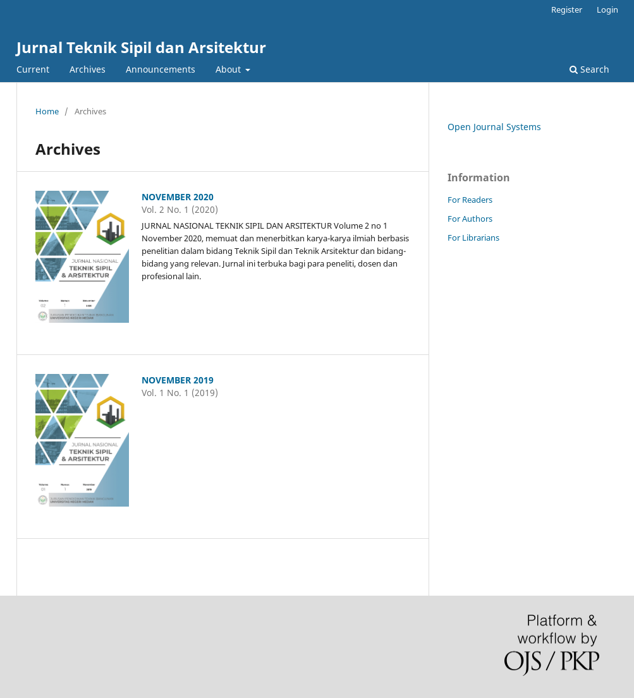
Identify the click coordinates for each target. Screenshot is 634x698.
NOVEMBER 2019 (178, 380)
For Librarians (473, 237)
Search (589, 69)
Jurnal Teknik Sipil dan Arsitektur (141, 47)
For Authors (470, 218)
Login (607, 9)
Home (47, 111)
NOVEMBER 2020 (178, 197)
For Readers (470, 199)
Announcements (160, 69)
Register (566, 9)
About (229, 69)
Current (32, 69)
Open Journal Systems (494, 127)
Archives (88, 69)
